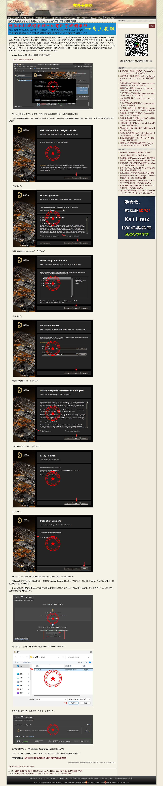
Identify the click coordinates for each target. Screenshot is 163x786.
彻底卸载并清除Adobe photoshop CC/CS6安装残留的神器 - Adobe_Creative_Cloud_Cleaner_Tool (137, 159)
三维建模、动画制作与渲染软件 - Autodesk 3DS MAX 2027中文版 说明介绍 (137, 114)
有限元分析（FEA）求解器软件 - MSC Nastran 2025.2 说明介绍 (137, 129)
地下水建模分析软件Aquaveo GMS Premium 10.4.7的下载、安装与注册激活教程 (137, 187)
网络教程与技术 (41, 18)
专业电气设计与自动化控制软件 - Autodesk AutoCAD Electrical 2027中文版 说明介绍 (137, 72)
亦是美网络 (83, 5)
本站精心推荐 (110, 18)
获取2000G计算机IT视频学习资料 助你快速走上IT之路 (46, 758)
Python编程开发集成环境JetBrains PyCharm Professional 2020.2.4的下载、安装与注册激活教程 (137, 192)
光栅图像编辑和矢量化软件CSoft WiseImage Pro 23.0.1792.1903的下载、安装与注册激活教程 (48, 771)
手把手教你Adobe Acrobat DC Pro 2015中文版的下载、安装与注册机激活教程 (137, 169)
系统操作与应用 (27, 18)
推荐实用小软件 (83, 18)
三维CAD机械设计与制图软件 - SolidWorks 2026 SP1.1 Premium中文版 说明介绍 (137, 119)
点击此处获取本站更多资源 (22, 59)
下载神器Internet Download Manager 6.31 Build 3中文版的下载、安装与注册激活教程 (137, 177)
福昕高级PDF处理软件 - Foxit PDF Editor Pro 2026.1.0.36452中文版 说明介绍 (137, 89)
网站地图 (74, 782)
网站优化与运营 (69, 18)
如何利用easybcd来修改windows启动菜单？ (135, 152)
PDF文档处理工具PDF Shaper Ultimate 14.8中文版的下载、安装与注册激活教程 (43, 773)
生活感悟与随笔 (96, 18)
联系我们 (81, 782)
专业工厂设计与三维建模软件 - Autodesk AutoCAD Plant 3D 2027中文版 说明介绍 (137, 94)
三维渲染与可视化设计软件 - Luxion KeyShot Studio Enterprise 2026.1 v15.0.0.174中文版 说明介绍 (137, 78)
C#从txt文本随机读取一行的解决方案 (133, 155)
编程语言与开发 (55, 18)
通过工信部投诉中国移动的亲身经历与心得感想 (137, 173)
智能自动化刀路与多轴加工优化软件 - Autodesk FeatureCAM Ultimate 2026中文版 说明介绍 (137, 144)
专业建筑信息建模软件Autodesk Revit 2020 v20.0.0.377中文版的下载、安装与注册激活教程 (137, 182)
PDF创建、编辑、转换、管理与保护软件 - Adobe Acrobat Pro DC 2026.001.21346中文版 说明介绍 (137, 109)
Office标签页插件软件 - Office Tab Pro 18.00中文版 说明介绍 (137, 99)
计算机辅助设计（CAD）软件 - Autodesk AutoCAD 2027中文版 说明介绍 (137, 124)
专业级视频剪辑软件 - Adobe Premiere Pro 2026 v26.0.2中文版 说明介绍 (137, 139)
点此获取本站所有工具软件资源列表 (22, 766)
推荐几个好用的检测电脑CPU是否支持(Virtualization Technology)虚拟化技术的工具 (137, 164)
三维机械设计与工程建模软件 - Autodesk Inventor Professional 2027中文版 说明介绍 (137, 84)
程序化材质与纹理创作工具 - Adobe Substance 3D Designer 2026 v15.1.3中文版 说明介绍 (137, 134)
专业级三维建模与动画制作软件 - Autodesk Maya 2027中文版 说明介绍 (137, 104)
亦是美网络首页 (13, 18)
